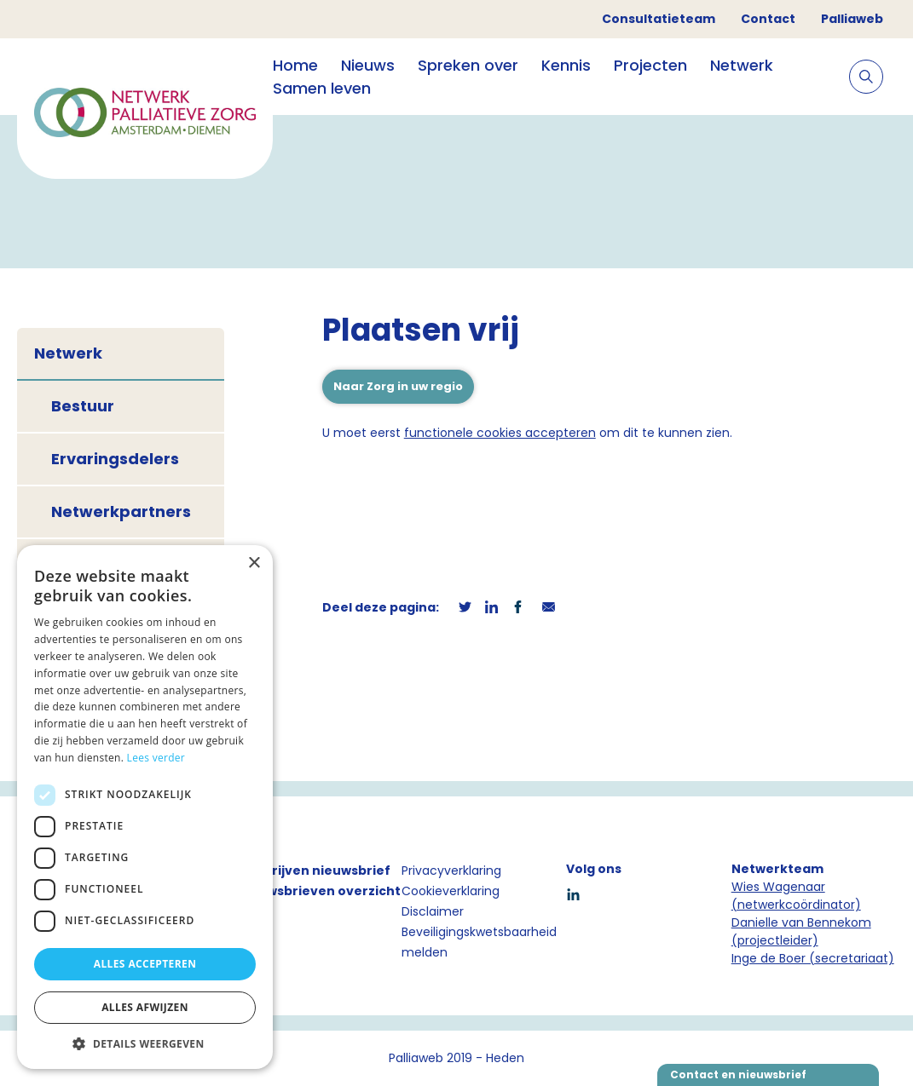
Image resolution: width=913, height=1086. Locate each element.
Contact (768, 18)
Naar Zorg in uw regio (398, 386)
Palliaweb (852, 18)
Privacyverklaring (451, 870)
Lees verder (156, 757)
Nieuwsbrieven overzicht (319, 890)
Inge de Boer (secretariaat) (812, 958)
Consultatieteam (658, 18)
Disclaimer (433, 911)
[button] (145, 1043)
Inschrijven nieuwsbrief (313, 870)
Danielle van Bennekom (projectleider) (801, 931)
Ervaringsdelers (115, 458)
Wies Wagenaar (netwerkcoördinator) (796, 895)
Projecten (650, 65)
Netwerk (741, 65)
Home (295, 65)
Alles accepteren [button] (145, 964)
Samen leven (322, 88)
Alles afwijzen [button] (144, 1007)
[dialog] (145, 807)
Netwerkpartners (121, 511)
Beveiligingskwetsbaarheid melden (479, 942)
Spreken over (468, 65)
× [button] (253, 563)
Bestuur (82, 406)
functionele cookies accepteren (500, 432)
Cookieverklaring (451, 890)
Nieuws (368, 65)
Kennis (566, 65)
